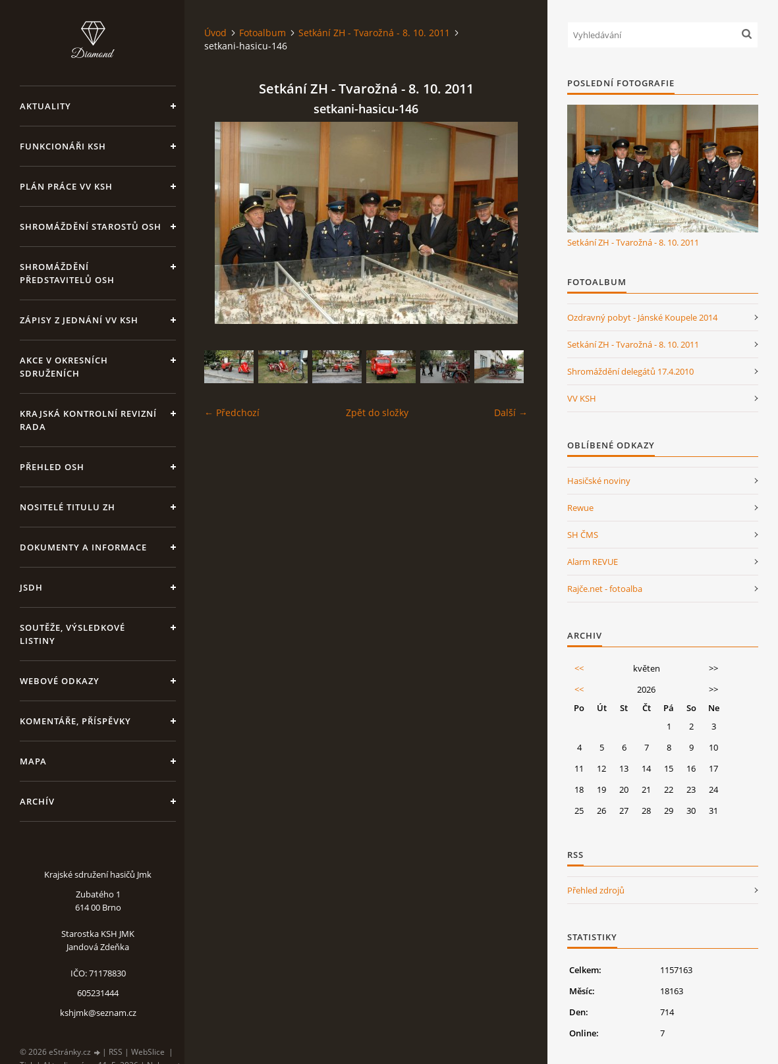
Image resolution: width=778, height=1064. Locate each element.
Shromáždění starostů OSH (90, 226)
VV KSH (581, 398)
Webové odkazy (59, 681)
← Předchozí (232, 412)
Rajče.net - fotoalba (604, 589)
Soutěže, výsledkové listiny (72, 634)
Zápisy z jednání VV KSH (79, 320)
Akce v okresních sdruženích (64, 366)
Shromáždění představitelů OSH (67, 273)
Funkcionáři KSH (63, 146)
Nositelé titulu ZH (67, 507)
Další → (511, 412)
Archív (37, 801)
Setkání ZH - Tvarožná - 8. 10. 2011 (374, 32)
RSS (116, 1051)
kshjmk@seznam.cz (98, 1013)
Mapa (33, 761)
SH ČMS (582, 535)
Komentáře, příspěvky (75, 721)
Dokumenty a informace (83, 547)
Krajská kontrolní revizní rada (88, 420)
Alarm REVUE (592, 562)
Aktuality (45, 106)
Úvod (215, 32)
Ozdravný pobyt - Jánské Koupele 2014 (642, 317)
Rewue (580, 508)
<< (579, 668)
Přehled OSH (52, 467)
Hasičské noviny (598, 481)
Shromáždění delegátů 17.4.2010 (630, 371)
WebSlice (148, 1051)
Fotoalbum (262, 32)
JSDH (31, 587)
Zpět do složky (377, 412)
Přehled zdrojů (596, 890)
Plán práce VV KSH (66, 186)
